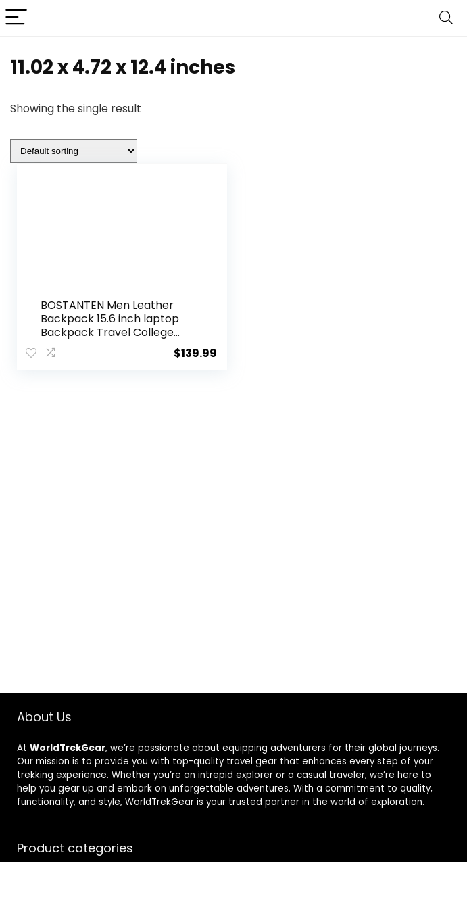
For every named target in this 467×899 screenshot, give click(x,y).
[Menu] (16, 18)
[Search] (446, 18)
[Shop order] (73, 151)
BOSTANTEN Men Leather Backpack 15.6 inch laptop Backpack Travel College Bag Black (110, 325)
